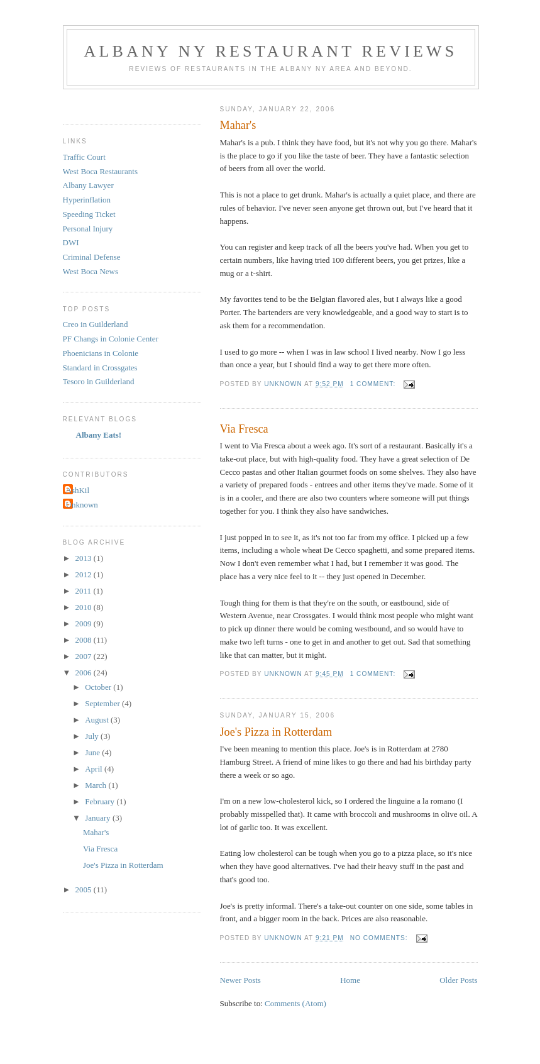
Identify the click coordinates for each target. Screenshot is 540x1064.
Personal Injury (88, 228)
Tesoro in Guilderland (99, 381)
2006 (84, 672)
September (103, 703)
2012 (84, 574)
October (99, 687)
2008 (84, 640)
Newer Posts (240, 980)
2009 (84, 623)
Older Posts (458, 980)
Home (350, 980)
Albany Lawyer (88, 185)
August (98, 719)
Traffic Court (84, 157)
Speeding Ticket (89, 214)
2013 (84, 558)
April (94, 768)
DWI (71, 242)
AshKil (78, 490)
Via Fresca (244, 429)
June (93, 752)
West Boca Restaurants (100, 171)
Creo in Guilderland (95, 324)
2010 (84, 607)
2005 (84, 889)
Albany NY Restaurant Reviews (271, 51)
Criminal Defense (92, 257)
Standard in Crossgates (100, 367)
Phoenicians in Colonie (101, 353)
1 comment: (374, 383)
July (93, 736)
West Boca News (91, 271)
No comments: (380, 937)
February (100, 801)
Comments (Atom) (295, 1003)
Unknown (82, 504)
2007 (84, 656)
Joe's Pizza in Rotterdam (276, 732)
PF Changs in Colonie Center (110, 338)
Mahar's (238, 125)
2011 (84, 591)
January (99, 818)
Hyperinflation (87, 199)
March (96, 785)
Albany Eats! (99, 435)
